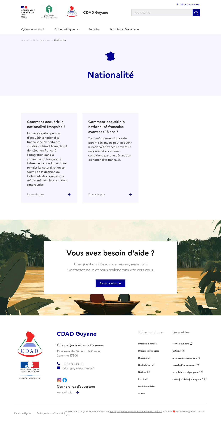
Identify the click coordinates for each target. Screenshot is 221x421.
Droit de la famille (147, 343)
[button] (66, 29)
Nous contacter (110, 283)
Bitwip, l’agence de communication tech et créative (136, 411)
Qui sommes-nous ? (32, 29)
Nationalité (60, 40)
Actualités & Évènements (124, 29)
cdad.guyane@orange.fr (79, 368)
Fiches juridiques (41, 40)
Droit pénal (144, 357)
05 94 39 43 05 (73, 364)
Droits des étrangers (148, 350)
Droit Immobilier (146, 386)
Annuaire (93, 29)
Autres (141, 393)
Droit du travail (146, 364)
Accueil (25, 40)
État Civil (142, 379)
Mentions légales (22, 413)
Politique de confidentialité (51, 413)
